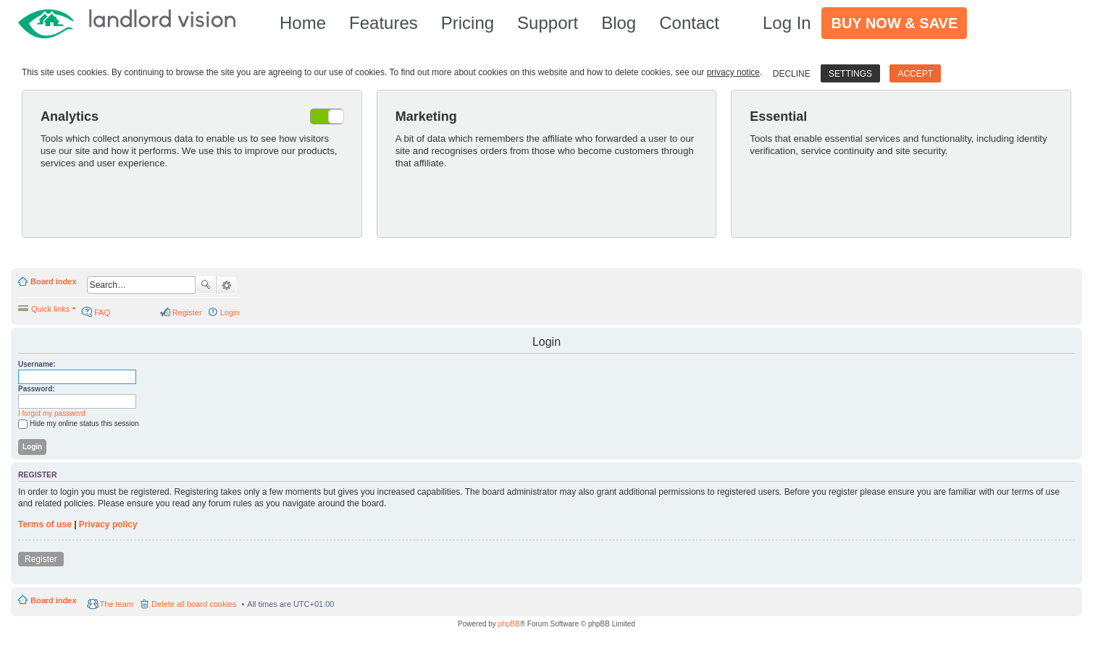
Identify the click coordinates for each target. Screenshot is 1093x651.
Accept (915, 74)
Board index (53, 281)
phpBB (509, 624)
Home (303, 23)
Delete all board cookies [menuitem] (193, 604)
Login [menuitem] (230, 312)
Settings (850, 74)
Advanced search (226, 285)
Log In (787, 23)
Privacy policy (108, 524)
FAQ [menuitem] (102, 312)
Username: (37, 364)
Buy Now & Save (894, 23)
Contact (689, 23)
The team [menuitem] (116, 604)
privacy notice (733, 72)
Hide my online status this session (78, 424)
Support (547, 23)
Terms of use (45, 524)
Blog (618, 23)
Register (41, 559)
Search (206, 285)
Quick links (50, 309)
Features (383, 23)
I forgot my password (51, 413)
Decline (792, 74)
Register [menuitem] (187, 312)
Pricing (467, 23)
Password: (36, 389)
